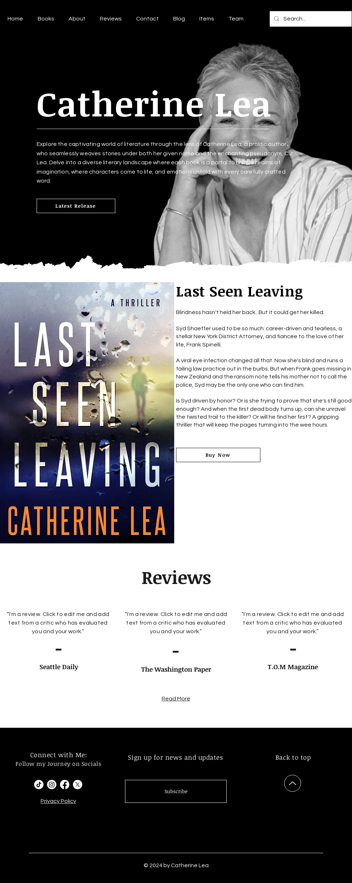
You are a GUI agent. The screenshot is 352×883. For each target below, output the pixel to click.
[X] (77, 784)
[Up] (292, 783)
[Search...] (310, 19)
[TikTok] (38, 784)
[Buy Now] (218, 455)
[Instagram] (51, 784)
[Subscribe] (176, 791)
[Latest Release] (76, 206)
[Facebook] (64, 784)
